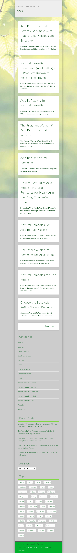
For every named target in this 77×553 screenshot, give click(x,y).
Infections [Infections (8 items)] (53, 511)
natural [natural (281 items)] (31, 516)
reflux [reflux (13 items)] (49, 516)
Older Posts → (50, 326)
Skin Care (21, 410)
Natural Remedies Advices (27, 383)
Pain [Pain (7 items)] (40, 516)
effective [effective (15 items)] (54, 497)
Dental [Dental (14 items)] (52, 492)
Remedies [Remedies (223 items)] (32, 521)
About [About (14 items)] (22, 482)
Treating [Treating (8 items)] (39, 526)
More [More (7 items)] (22, 516)
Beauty (20, 342)
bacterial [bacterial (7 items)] (33, 487)
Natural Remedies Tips (26, 401)
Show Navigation (52, 22)
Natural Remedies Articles (27, 387)
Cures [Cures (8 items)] (42, 492)
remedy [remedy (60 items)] (43, 521)
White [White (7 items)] (42, 531)
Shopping (21, 405)
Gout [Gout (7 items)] (30, 502)
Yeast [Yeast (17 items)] (22, 536)
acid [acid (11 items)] (30, 482)
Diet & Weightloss (24, 351)
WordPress (22, 551)
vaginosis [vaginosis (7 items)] (32, 531)
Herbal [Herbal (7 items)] (52, 506)
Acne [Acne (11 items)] (38, 482)
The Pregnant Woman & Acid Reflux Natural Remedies (36, 130)
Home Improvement (24, 374)
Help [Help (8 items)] (43, 506)
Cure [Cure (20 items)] (33, 492)
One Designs (44, 547)
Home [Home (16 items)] (31, 511)
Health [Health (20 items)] (22, 506)
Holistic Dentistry (24, 369)
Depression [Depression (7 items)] (24, 497)
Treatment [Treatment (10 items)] (51, 526)
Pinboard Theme (31, 547)
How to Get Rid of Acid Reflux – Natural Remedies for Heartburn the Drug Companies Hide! (37, 192)
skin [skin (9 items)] (21, 526)
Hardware (21, 360)
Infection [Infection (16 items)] (41, 511)
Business (21, 347)
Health (20, 365)
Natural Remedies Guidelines (28, 392)
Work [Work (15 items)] (51, 531)
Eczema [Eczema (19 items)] (44, 497)
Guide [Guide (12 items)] (40, 502)
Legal (20, 378)
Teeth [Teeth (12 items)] (30, 526)
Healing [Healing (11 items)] (49, 502)
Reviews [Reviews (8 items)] (53, 521)
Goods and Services (25, 356)
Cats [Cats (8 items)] (51, 487)
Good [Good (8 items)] (22, 502)
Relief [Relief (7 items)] (22, 521)
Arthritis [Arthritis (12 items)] (23, 487)
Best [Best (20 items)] (43, 487)
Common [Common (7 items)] (23, 492)
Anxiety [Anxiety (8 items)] (48, 482)
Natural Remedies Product (27, 396)
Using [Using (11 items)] (22, 531)
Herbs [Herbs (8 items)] (22, 511)
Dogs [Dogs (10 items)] (34, 497)
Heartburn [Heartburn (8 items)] (33, 506)
